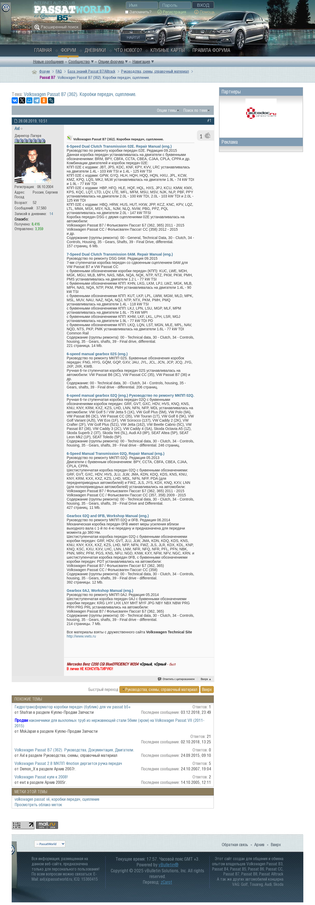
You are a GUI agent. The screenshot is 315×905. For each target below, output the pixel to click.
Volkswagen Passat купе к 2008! (41, 776)
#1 (209, 120)
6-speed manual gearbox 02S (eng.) (97, 354)
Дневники (95, 50)
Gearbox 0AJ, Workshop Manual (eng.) (100, 590)
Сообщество (79, 61)
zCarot (166, 882)
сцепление (90, 799)
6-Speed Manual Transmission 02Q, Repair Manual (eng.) (116, 453)
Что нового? (128, 50)
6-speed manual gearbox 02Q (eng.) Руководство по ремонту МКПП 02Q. (130, 395)
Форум (68, 50)
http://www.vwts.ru (81, 636)
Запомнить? (138, 12)
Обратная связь (235, 844)
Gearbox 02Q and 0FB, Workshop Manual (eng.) (108, 516)
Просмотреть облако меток (38, 804)
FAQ (59, 71)
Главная (43, 50)
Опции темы (167, 110)
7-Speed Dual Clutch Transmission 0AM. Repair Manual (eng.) (120, 254)
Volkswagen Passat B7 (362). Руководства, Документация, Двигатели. (74, 749)
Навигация (141, 61)
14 (51, 213)
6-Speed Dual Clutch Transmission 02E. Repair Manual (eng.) (119, 146)
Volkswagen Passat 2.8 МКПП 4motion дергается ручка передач (68, 763)
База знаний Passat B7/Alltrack (91, 71)
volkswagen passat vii (32, 799)
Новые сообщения (48, 61)
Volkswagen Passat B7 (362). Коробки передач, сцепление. (80, 94)
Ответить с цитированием (176, 679)
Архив (259, 844)
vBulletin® (169, 864)
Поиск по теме (195, 110)
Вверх (206, 679)
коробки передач (66, 799)
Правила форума (211, 50)
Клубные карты (167, 50)
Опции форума (111, 61)
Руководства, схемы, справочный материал (155, 71)
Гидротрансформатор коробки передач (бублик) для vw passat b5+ (73, 706)
